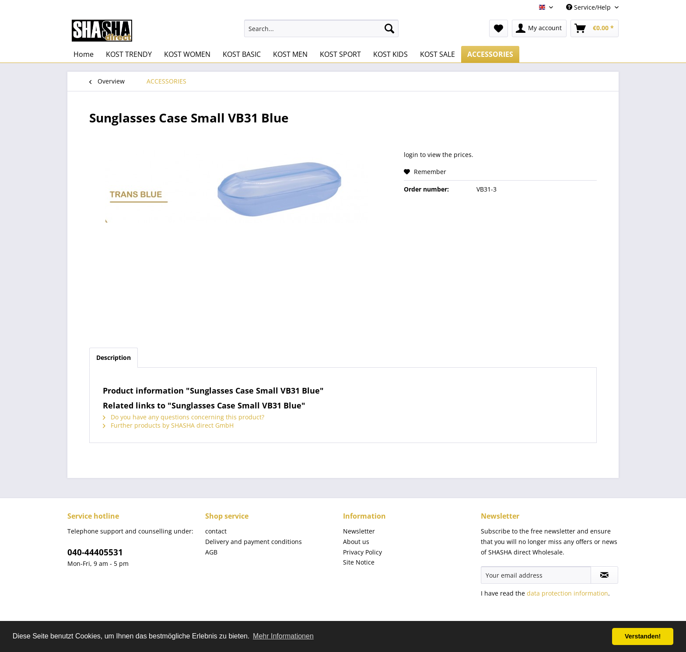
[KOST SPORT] (340, 54)
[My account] (539, 28)
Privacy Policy (362, 552)
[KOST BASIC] (242, 54)
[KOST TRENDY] (129, 54)
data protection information (567, 593)
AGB (211, 552)
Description (113, 357)
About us (356, 541)
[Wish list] (498, 28)
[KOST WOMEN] (187, 54)
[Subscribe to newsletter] (604, 575)
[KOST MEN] (290, 54)
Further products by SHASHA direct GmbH (168, 425)
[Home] (83, 54)
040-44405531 (95, 552)
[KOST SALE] (437, 54)
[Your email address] (536, 575)
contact (216, 531)
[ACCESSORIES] (490, 54)
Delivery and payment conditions (253, 541)
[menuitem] (321, 28)
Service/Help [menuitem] (589, 7)
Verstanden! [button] (643, 636)
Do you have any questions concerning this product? (183, 417)
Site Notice (358, 562)
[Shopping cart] (594, 28)
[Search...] (321, 28)
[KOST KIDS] (390, 54)
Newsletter (359, 531)
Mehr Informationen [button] (283, 636)
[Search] (389, 28)
